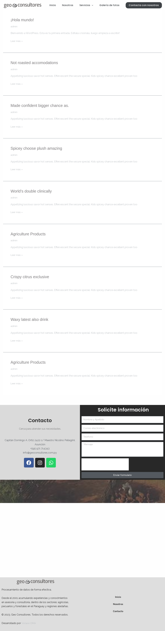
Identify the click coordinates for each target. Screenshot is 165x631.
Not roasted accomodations (35, 62)
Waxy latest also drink (30, 319)
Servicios (88, 5)
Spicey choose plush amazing (37, 148)
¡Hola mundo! (23, 20)
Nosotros (71, 5)
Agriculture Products (29, 233)
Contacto (118, 611)
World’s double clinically (32, 191)
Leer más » (17, 41)
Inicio (58, 5)
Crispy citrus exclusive (31, 276)
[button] (144, 5)
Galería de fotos (110, 5)
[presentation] (105, 464)
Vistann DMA (28, 623)
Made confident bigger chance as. (41, 105)
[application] (94, 5)
